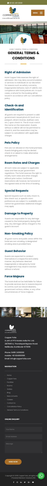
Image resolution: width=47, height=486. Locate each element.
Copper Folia (11, 379)
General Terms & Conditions (17, 410)
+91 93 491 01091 (14, 3)
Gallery (9, 389)
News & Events (12, 396)
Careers (10, 399)
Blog (8, 393)
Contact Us (11, 403)
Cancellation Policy (14, 406)
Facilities (10, 382)
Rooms (9, 386)
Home (12, 49)
